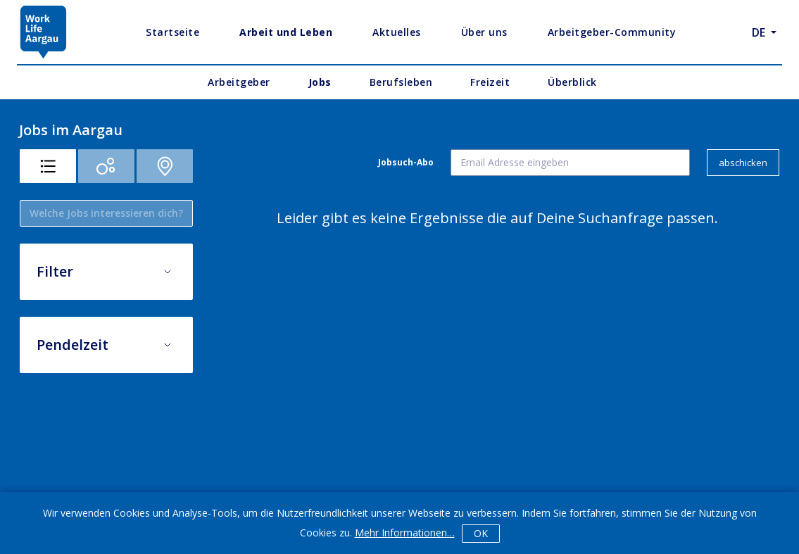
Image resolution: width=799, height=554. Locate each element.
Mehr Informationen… (405, 532)
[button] (106, 266)
